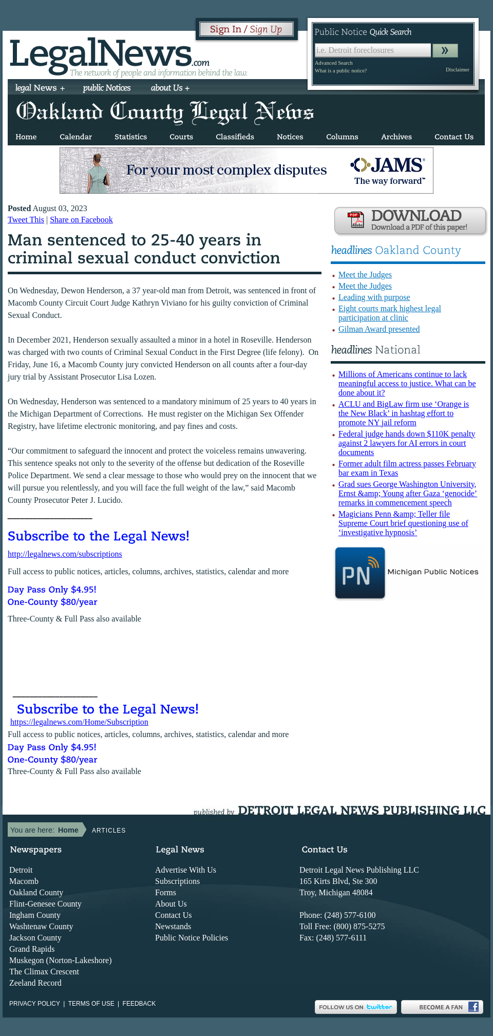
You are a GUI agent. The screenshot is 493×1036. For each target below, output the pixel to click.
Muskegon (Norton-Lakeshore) (60, 960)
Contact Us (173, 915)
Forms (165, 892)
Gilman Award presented (379, 329)
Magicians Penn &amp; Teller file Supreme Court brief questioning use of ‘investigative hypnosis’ (403, 523)
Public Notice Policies (191, 937)
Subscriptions (177, 881)
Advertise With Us (185, 869)
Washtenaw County (41, 926)
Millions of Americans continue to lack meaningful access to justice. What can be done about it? (407, 383)
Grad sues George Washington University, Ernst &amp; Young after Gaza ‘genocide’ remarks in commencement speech (407, 493)
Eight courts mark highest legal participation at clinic (389, 313)
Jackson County (35, 937)
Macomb (24, 881)
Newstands (173, 926)
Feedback (139, 1003)
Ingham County (35, 915)
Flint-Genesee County (45, 903)
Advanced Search (334, 63)
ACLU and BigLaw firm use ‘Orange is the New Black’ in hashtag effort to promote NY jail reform (403, 413)
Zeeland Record (35, 982)
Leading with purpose (374, 297)
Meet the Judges (365, 274)
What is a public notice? (341, 70)
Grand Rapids (31, 949)
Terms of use (91, 1003)
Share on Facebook (81, 219)
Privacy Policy (34, 1003)
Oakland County (36, 892)
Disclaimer (457, 69)
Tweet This (26, 219)
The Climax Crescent (44, 971)
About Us (171, 903)
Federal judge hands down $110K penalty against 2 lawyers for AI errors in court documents (406, 443)
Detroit (20, 869)
